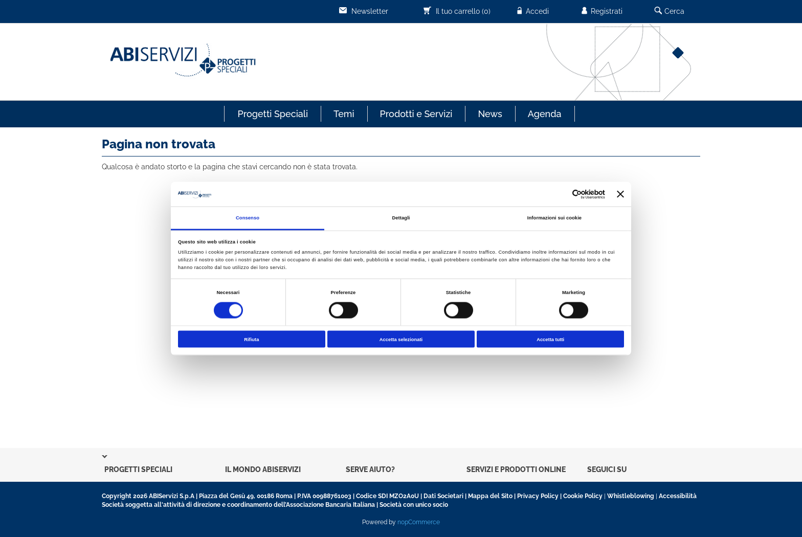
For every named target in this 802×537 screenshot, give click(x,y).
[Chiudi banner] (620, 194)
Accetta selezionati (401, 339)
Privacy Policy (538, 496)
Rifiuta (251, 339)
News (490, 113)
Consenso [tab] (247, 217)
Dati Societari (443, 496)
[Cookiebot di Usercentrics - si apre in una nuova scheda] (560, 194)
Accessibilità (678, 496)
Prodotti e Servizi (416, 113)
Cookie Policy (583, 496)
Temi (343, 113)
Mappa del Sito (490, 496)
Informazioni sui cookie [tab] (554, 217)
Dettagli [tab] (401, 217)
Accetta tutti (550, 339)
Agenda (545, 113)
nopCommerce (418, 522)
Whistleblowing (630, 496)
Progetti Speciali (272, 113)
